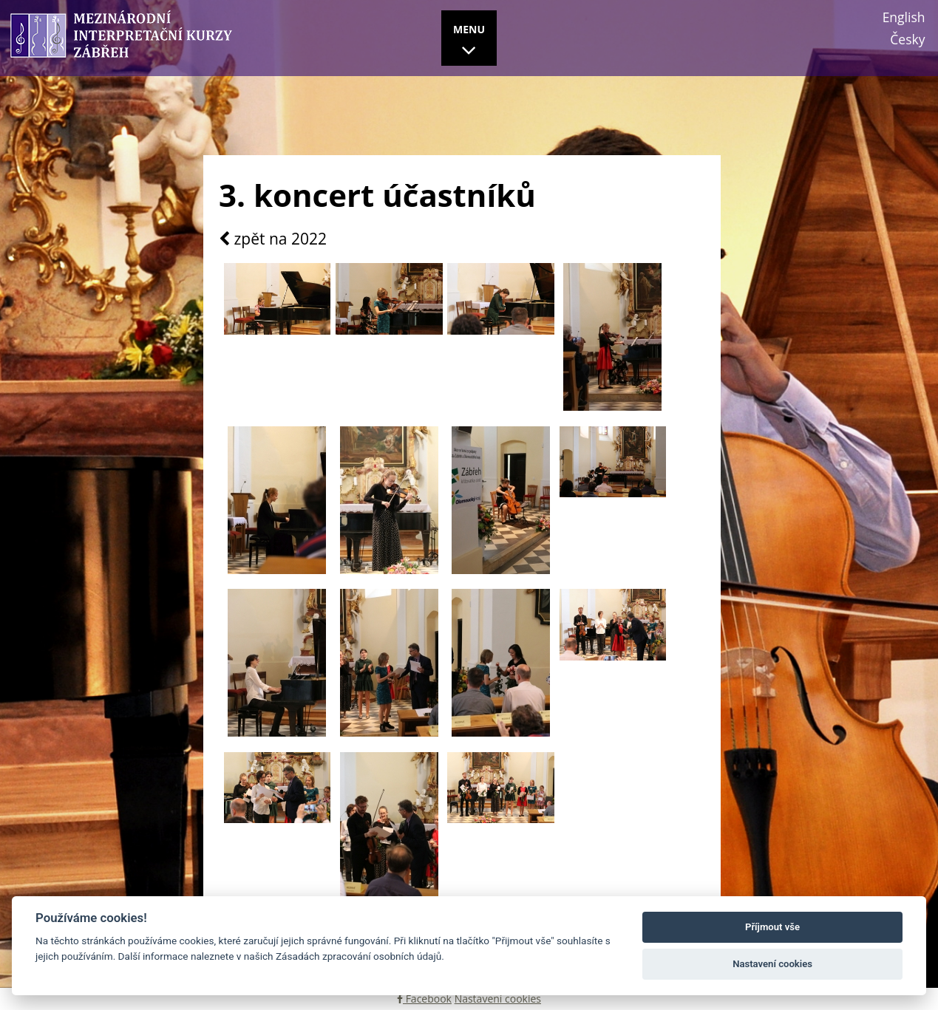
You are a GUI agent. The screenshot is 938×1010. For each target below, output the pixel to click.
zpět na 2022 (273, 239)
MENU (469, 42)
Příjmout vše (772, 926)
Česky (907, 39)
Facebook (424, 999)
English (904, 17)
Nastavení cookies (498, 999)
